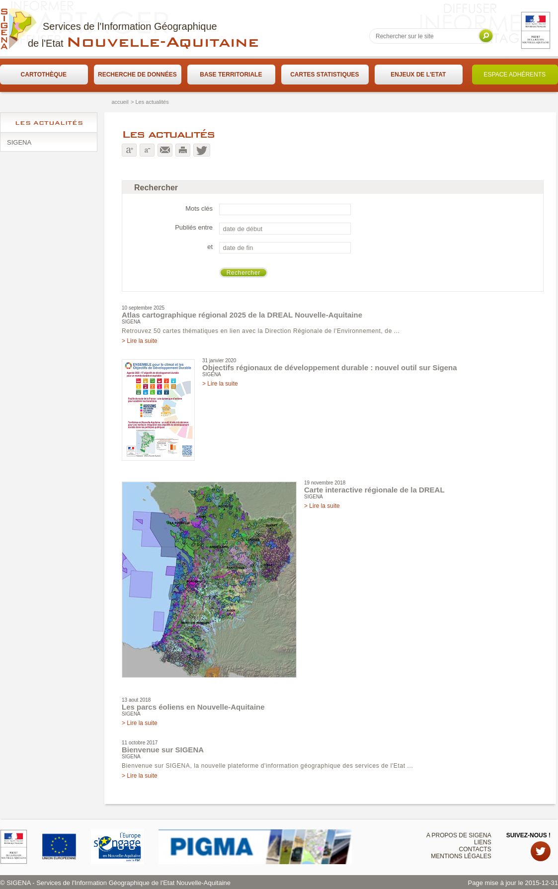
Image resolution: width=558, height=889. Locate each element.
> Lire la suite (140, 340)
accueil (119, 102)
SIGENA (19, 142)
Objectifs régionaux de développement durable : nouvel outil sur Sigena (329, 367)
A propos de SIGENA (458, 835)
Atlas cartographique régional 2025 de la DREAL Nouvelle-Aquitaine (242, 315)
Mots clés (199, 208)
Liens (482, 842)
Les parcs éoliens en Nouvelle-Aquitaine (193, 707)
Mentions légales (461, 856)
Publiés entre (194, 227)
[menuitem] (44, 74)
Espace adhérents (515, 74)
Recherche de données (137, 74)
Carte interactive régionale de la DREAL (374, 489)
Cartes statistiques (324, 74)
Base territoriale (231, 74)
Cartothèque (44, 74)
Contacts (475, 849)
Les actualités (49, 123)
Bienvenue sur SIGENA (163, 749)
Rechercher (243, 272)
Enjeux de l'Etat (418, 74)
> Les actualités (150, 102)
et (210, 246)
